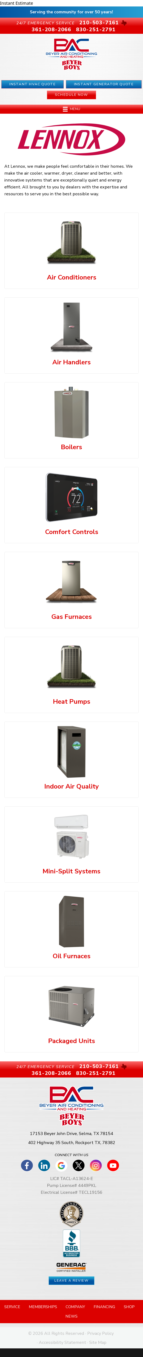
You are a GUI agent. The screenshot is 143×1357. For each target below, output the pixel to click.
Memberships (43, 1306)
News (71, 1316)
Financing (104, 1306)
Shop (129, 1306)
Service (12, 1306)
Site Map (97, 1342)
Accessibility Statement (62, 1342)
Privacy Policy (100, 1333)
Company (75, 1306)
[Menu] (71, 109)
